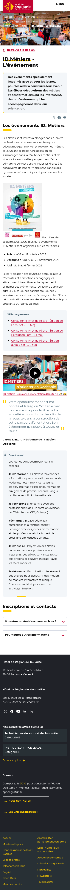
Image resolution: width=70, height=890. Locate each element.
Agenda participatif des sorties (21, 21)
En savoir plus (12, 760)
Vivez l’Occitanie (26, 17)
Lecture (35, 373)
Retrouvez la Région (15, 26)
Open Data (9, 878)
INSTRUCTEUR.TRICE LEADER (24, 747)
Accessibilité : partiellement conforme (51, 840)
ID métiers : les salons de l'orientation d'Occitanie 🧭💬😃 (35, 394)
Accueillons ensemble (50, 857)
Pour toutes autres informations (27, 634)
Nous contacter (20, 800)
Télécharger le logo (14, 866)
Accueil (8, 17)
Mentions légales (13, 844)
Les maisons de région (23, 812)
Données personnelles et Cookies (17, 852)
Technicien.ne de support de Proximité (31, 733)
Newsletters (44, 875)
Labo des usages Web (50, 863)
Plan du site (44, 869)
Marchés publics (12, 884)
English (7, 872)
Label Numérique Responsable (48, 849)
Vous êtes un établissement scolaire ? (30, 621)
